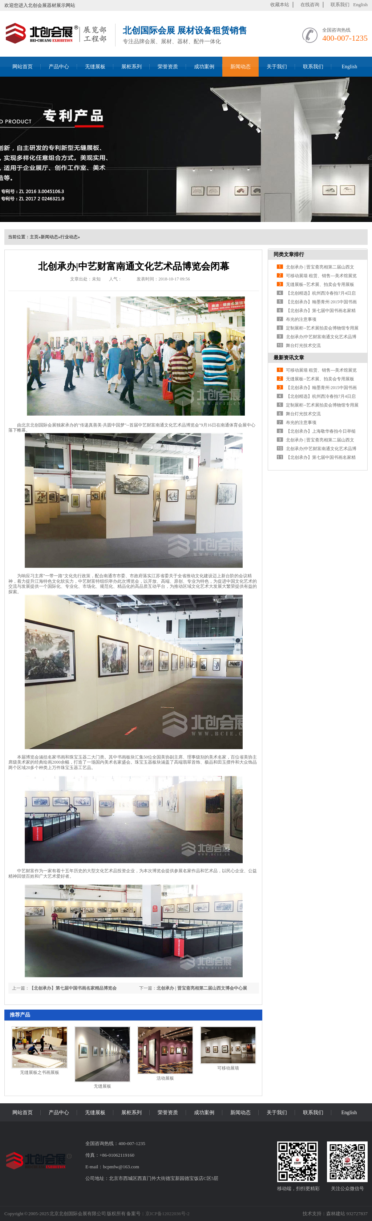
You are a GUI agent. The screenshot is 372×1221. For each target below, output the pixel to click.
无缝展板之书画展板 (39, 1072)
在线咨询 (309, 4)
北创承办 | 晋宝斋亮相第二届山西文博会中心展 (202, 988)
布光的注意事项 (301, 319)
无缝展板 (95, 66)
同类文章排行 (289, 254)
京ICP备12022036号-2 (167, 1213)
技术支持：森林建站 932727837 (335, 1213)
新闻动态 (240, 66)
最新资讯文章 (289, 357)
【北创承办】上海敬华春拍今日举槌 (321, 431)
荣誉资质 (168, 66)
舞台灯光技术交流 (303, 345)
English (360, 4)
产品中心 (59, 66)
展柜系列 (131, 66)
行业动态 (69, 236)
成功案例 (204, 66)
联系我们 (340, 4)
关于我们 (277, 66)
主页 (34, 236)
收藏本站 (279, 4)
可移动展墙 (228, 1068)
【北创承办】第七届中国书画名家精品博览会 (73, 988)
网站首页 (22, 66)
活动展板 (165, 1078)
